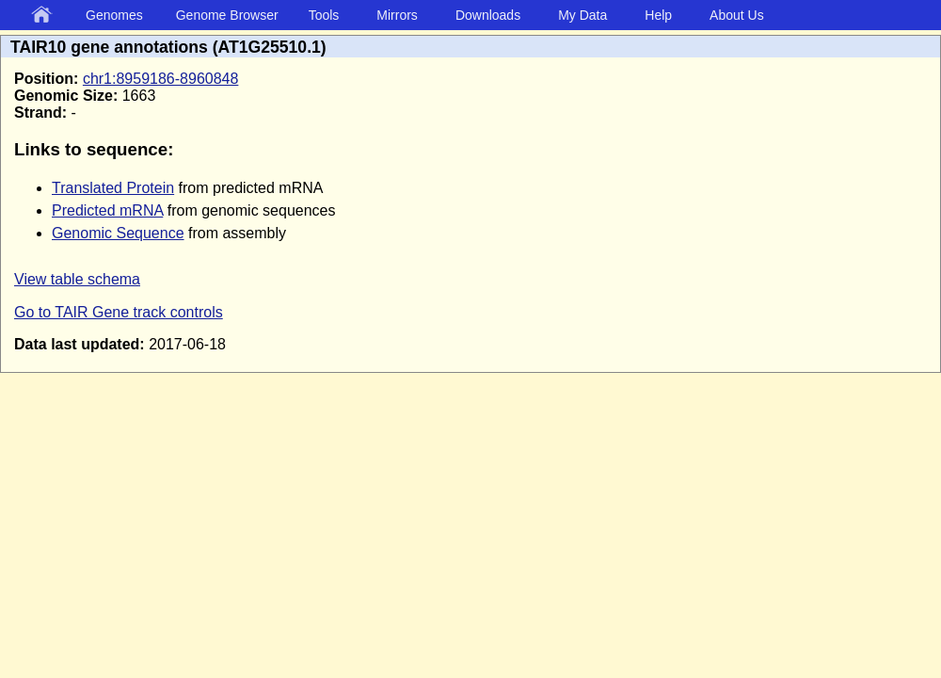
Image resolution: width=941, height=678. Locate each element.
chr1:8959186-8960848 (160, 79)
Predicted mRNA (107, 210)
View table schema (77, 279)
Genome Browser (227, 15)
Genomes (114, 15)
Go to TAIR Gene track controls (118, 312)
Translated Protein (113, 188)
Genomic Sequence (118, 233)
